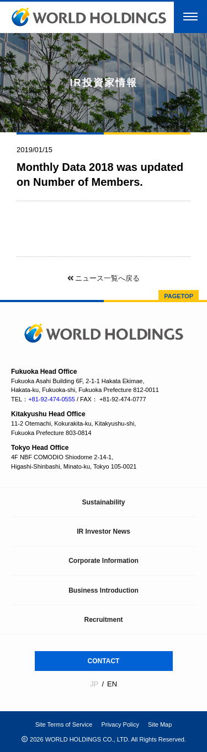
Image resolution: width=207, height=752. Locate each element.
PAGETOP (178, 296)
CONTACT (104, 661)
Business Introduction (103, 590)
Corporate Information (103, 561)
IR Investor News (103, 531)
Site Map (160, 724)
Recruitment (103, 620)
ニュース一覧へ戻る (103, 278)
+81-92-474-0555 (51, 399)
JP (94, 684)
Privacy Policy (120, 724)
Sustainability (103, 502)
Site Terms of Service (64, 724)
